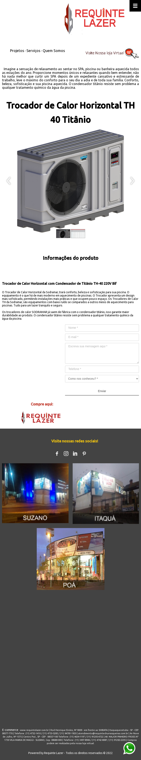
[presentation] (8, 181)
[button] (63, 233)
